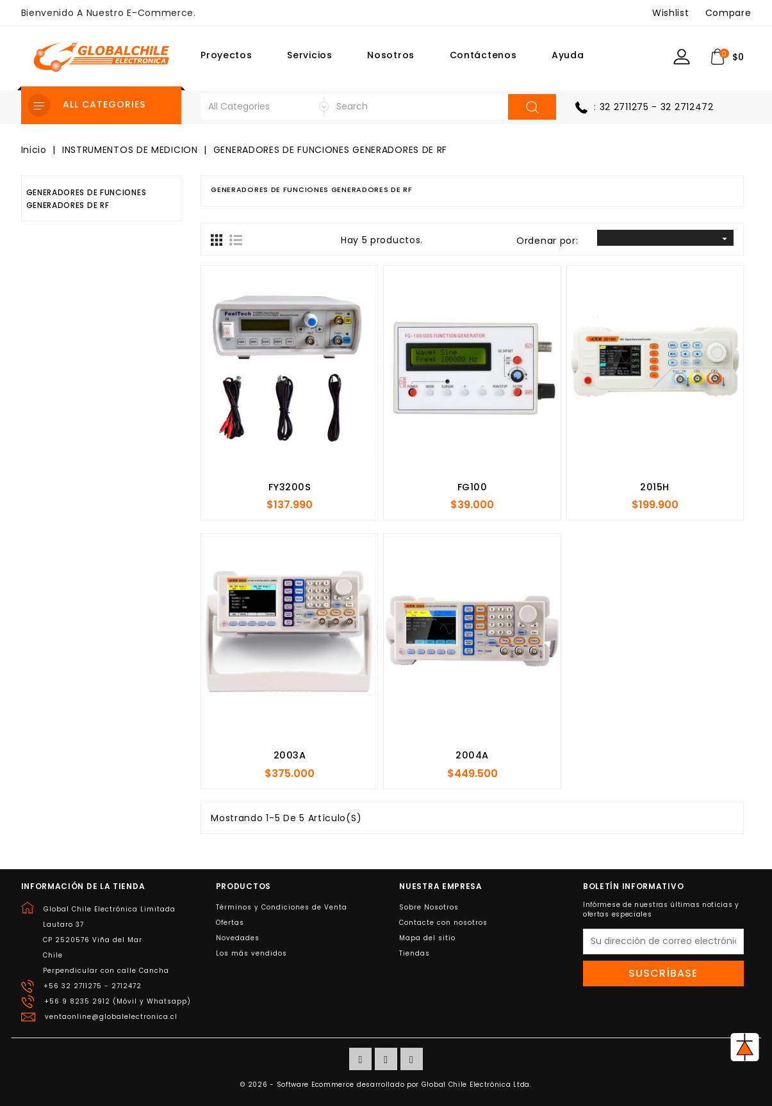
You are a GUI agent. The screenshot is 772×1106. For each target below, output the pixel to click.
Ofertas (230, 922)
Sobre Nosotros (429, 907)
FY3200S (289, 487)
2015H (654, 487)
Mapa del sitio (427, 938)
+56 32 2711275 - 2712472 (93, 986)
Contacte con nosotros (443, 922)
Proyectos (226, 55)
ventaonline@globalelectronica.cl (111, 1017)
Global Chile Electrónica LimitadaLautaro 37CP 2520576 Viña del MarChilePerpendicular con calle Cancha (109, 939)
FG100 (472, 487)
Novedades (237, 938)
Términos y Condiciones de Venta (281, 907)
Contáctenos (483, 55)
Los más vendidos (251, 953)
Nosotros (391, 55)
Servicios (309, 55)
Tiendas (414, 953)
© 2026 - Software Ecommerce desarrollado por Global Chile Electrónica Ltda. (386, 1084)
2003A (290, 755)
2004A (472, 755)
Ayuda (568, 55)
